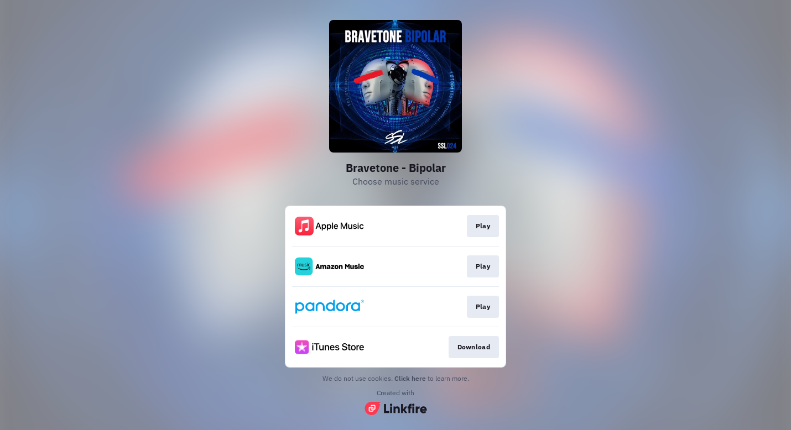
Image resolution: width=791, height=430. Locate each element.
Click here (410, 378)
